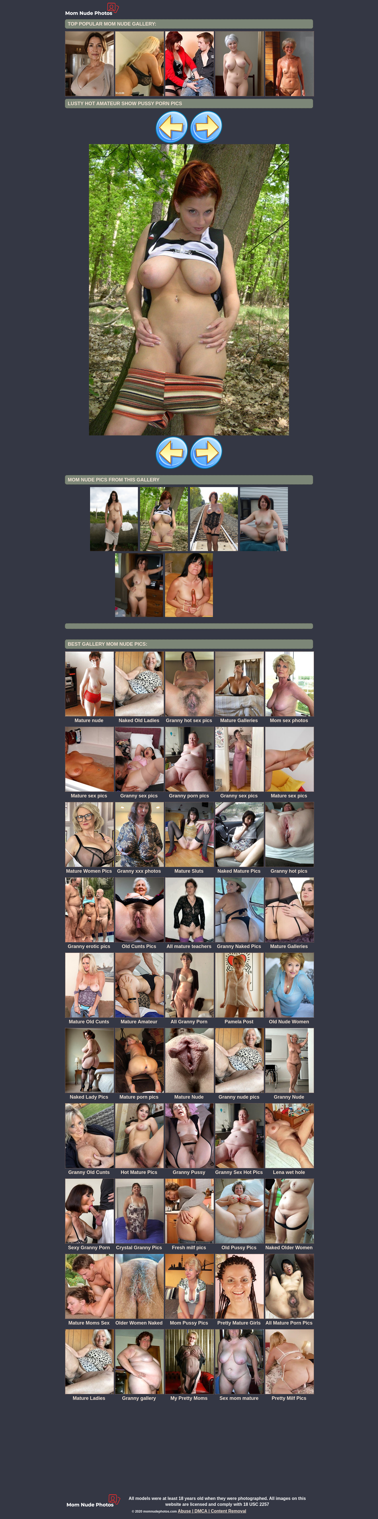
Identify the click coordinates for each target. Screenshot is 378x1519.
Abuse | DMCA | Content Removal (212, 1511)
